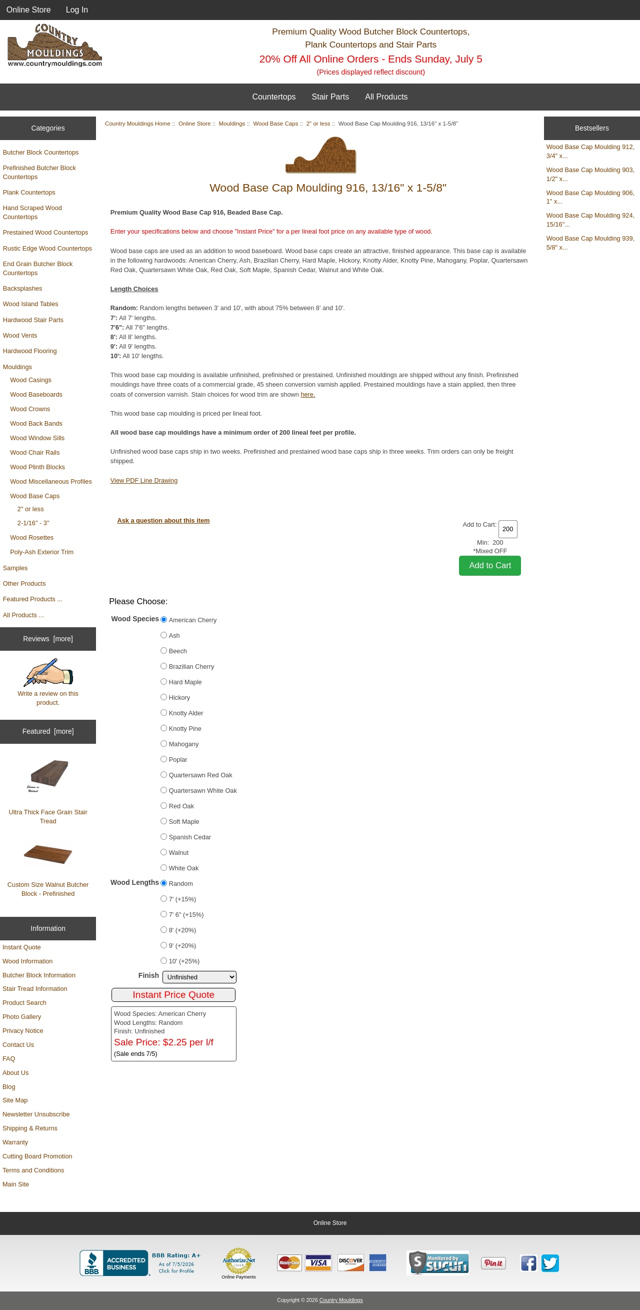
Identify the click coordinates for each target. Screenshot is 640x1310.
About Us (15, 1072)
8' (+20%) (182, 930)
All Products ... (23, 615)
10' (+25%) (184, 961)
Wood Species (136, 619)
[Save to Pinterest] (493, 1262)
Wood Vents (20, 335)
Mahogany (184, 744)
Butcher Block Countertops (41, 152)
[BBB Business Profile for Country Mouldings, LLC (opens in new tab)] (142, 1263)
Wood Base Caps (35, 496)
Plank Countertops (29, 192)
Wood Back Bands (36, 423)
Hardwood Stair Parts (33, 320)
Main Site (15, 1184)
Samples (15, 568)
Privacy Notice (22, 1030)
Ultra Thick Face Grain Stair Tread (48, 791)
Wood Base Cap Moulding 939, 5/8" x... (590, 243)
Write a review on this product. (48, 682)
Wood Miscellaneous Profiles (51, 481)
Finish (148, 975)
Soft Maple (184, 821)
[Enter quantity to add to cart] (508, 529)
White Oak (184, 868)
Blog (9, 1086)
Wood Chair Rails (35, 452)
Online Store (28, 10)
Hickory (179, 697)
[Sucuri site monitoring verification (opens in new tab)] (437, 1262)
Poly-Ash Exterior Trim (42, 552)
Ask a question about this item (163, 520)
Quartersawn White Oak (203, 790)
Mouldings (17, 367)
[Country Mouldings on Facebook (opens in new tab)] (529, 1263)
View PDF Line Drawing (144, 480)
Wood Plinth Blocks (37, 467)
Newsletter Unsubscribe (36, 1114)
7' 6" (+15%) (186, 914)
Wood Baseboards (36, 394)
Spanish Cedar (190, 837)
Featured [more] (48, 731)
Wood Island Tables (30, 304)
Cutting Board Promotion (37, 1156)
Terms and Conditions (33, 1170)
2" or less (31, 509)
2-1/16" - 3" (34, 523)
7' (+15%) (182, 899)
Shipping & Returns (30, 1128)
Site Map (15, 1100)
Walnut (178, 852)
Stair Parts (331, 97)
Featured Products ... (32, 599)
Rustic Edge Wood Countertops (47, 248)
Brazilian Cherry (191, 666)
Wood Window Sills (37, 438)
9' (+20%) (182, 945)
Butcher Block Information (39, 975)
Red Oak (181, 806)
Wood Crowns (30, 409)
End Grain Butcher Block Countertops (38, 268)
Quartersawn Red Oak (200, 775)
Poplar (178, 759)
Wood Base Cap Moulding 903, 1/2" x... (590, 174)
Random (181, 883)
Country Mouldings (341, 1300)
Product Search (24, 1002)
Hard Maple (185, 682)
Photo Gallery (21, 1016)
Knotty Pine (185, 728)
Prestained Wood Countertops (45, 232)
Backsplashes (22, 288)
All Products (386, 97)
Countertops (274, 97)
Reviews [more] (48, 639)
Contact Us (18, 1044)
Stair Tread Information (35, 988)
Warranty (15, 1142)
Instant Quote (21, 947)
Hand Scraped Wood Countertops (32, 212)
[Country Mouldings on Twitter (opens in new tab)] (550, 1263)
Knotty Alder (186, 713)
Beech (178, 651)
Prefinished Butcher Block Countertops (39, 172)
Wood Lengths (134, 882)
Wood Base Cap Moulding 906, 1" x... (590, 197)
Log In (77, 10)
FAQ (9, 1058)
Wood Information (27, 961)
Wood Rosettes (32, 537)
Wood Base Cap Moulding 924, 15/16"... (590, 220)
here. (307, 394)
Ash (174, 635)
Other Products (24, 583)
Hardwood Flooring (30, 351)
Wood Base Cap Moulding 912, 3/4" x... (590, 151)
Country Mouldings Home (137, 123)
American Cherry (193, 620)
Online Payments (239, 1276)
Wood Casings (31, 380)
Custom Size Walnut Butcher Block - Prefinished (48, 869)
